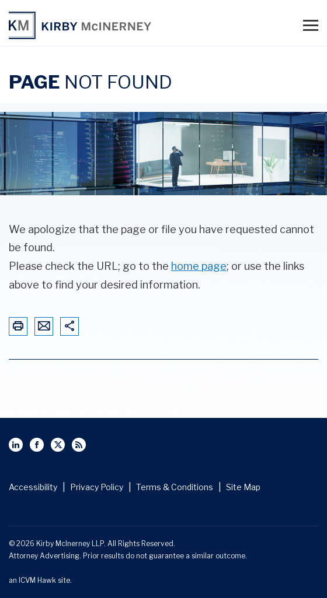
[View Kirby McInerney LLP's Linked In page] (16, 445)
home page (199, 266)
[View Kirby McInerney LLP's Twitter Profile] (58, 445)
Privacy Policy (96, 487)
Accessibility (33, 487)
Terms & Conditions (174, 487)
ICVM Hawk (37, 580)
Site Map (243, 487)
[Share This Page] (69, 327)
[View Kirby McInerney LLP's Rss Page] (79, 445)
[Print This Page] (18, 327)
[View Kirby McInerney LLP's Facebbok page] (37, 445)
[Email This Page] (44, 326)
